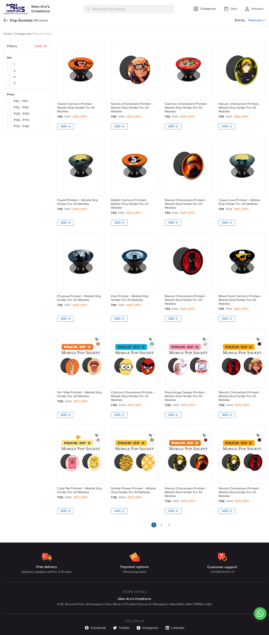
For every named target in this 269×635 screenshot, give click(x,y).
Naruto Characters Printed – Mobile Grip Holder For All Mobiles (132, 107)
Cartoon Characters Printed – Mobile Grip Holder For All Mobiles (187, 107)
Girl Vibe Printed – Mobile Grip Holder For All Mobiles (79, 394)
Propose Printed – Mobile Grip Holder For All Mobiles (79, 298)
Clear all (40, 46)
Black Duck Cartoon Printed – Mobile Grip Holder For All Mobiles (240, 300)
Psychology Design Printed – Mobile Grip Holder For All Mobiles (186, 396)
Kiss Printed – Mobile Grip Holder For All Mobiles (130, 298)
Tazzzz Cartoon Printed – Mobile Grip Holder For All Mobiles (76, 107)
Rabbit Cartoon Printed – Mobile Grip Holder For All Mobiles (130, 203)
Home (7, 34)
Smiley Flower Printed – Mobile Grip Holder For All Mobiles (133, 490)
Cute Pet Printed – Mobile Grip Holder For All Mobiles (79, 490)
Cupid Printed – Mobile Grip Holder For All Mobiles (77, 202)
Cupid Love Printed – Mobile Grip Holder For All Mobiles (239, 202)
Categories (23, 34)
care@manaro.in (222, 571)
